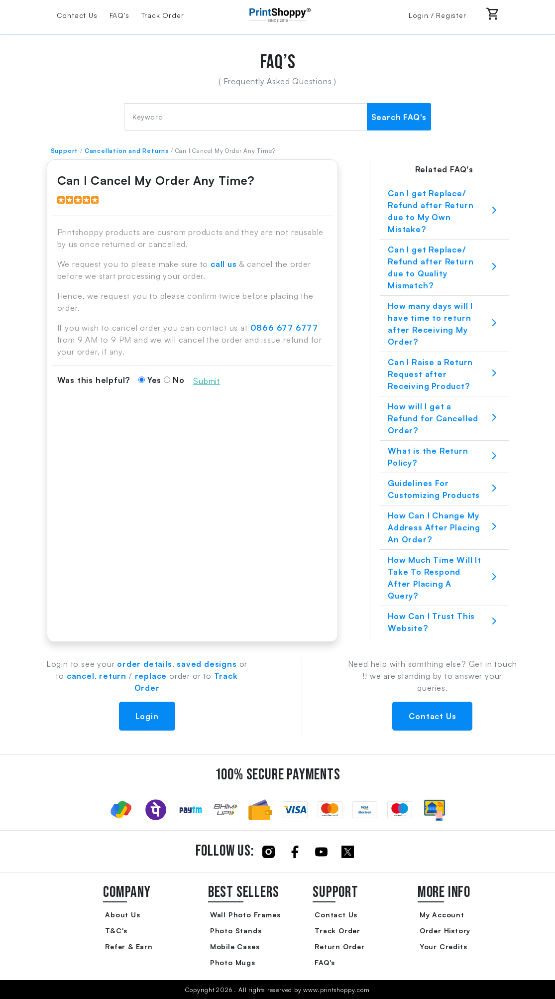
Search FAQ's (399, 117)
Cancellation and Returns (127, 150)
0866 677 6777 (284, 328)
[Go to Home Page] (278, 14)
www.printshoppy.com (336, 990)
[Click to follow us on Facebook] (295, 851)
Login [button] (147, 716)
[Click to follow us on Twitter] (347, 851)
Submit (206, 381)
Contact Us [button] (432, 716)
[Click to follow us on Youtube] (321, 851)
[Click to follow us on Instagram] (268, 851)
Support (65, 150)
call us (224, 264)
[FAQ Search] (245, 116)
